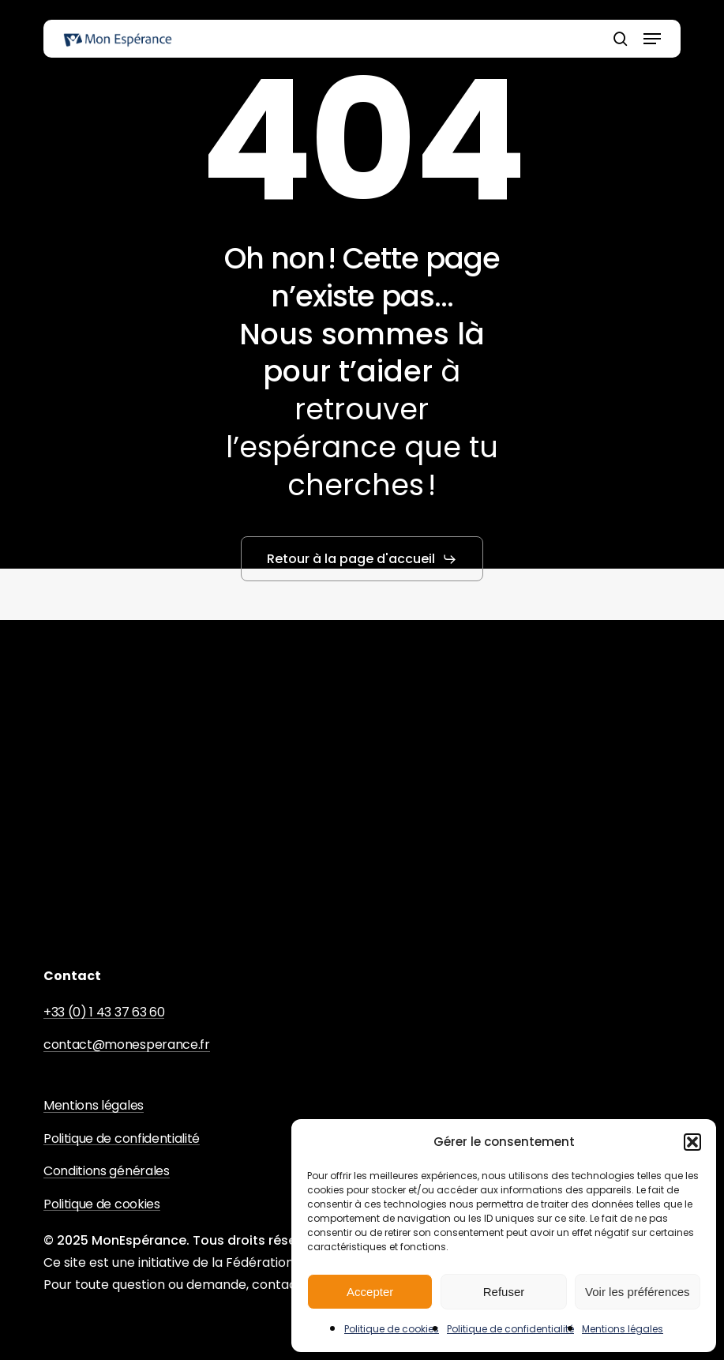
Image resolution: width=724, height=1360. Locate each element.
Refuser (504, 1291)
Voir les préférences (637, 1291)
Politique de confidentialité (510, 1329)
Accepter (370, 1291)
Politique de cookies (391, 1329)
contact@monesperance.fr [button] (126, 1045)
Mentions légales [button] (93, 1106)
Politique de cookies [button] (101, 1204)
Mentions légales (622, 1329)
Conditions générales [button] (106, 1171)
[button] (692, 1142)
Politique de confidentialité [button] (121, 1139)
